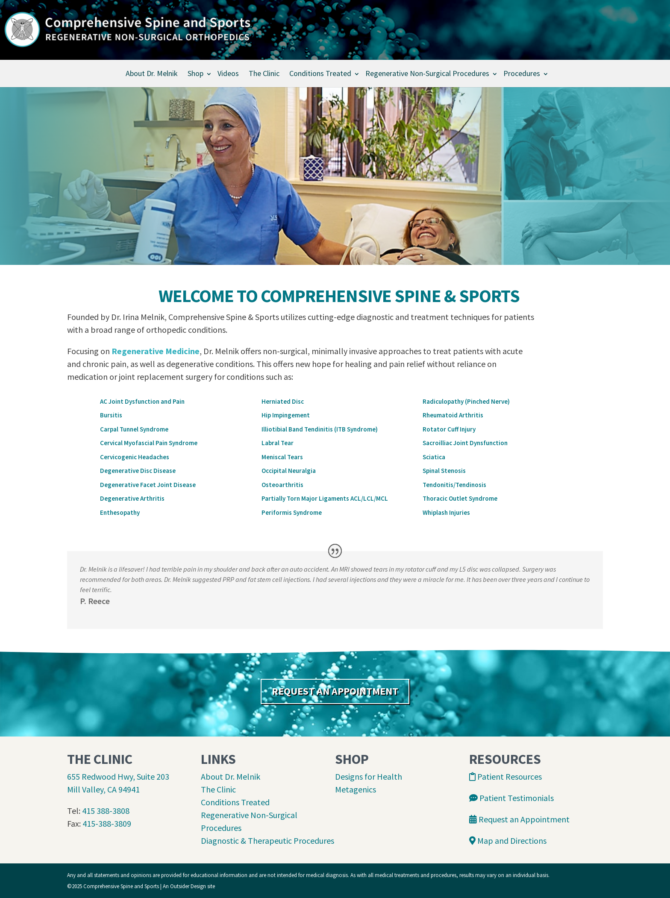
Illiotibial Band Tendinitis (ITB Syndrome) (320, 429)
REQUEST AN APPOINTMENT (335, 691)
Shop (195, 73)
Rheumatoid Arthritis (453, 415)
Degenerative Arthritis (132, 498)
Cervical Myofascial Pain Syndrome (148, 443)
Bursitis (111, 415)
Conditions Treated (320, 73)
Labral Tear (278, 443)
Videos (228, 73)
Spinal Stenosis (444, 471)
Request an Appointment (519, 819)
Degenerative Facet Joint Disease (148, 485)
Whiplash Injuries (446, 512)
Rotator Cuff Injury (449, 429)
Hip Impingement (286, 415)
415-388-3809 (106, 823)
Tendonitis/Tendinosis (454, 485)
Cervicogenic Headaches (134, 457)
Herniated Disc (283, 401)
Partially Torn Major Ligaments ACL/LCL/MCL (325, 498)
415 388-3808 (105, 810)
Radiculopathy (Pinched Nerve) (466, 401)
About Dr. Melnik (152, 73)
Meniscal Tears (282, 457)
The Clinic (264, 73)
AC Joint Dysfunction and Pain (142, 401)
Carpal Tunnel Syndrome (134, 429)
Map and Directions (508, 840)
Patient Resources (505, 776)
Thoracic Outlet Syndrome (460, 498)
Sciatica (434, 457)
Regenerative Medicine (156, 351)
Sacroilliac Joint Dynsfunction (465, 443)
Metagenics (355, 789)
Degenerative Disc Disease (138, 471)
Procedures (521, 73)
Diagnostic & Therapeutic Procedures (267, 840)
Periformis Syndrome (292, 512)
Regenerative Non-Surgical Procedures (427, 73)
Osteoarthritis (282, 485)
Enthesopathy (120, 512)
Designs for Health (368, 776)
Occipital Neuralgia (289, 471)
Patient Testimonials (511, 797)
